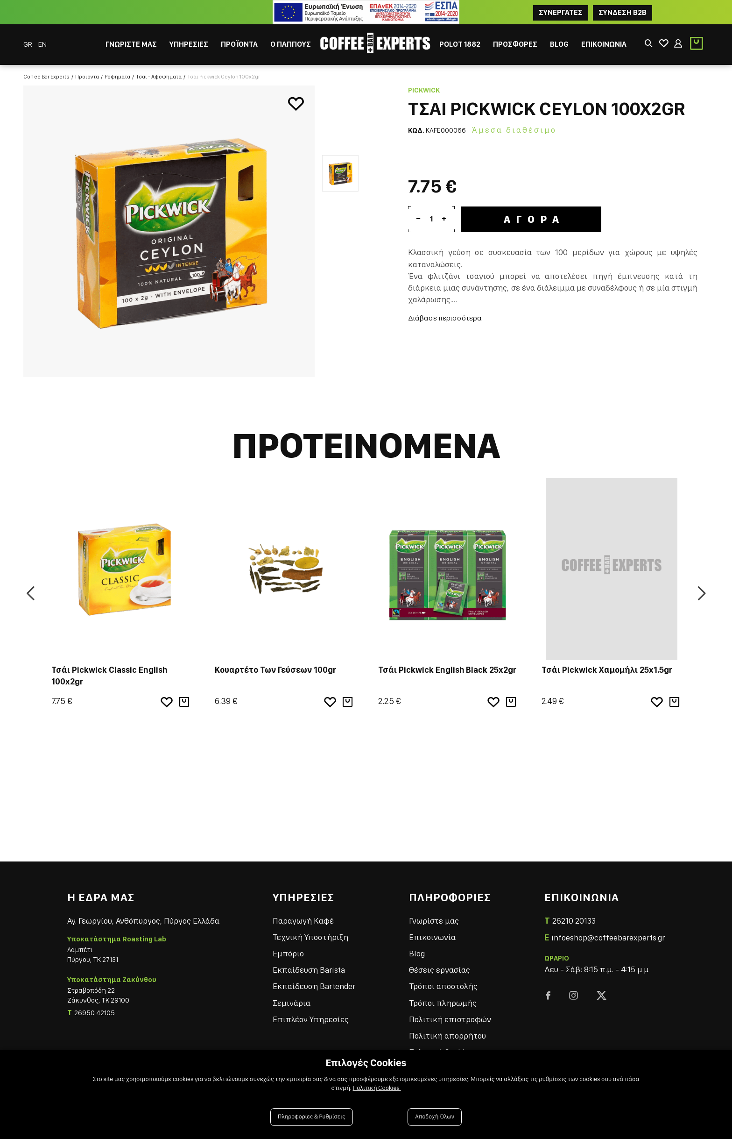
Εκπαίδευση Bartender (314, 986)
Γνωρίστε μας (434, 920)
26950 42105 (94, 1013)
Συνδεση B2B (622, 12)
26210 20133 (574, 920)
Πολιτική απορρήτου (447, 1035)
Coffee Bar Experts (46, 76)
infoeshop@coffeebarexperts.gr (608, 937)
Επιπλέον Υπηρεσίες (311, 1019)
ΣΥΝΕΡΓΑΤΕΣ (561, 12)
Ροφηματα (117, 76)
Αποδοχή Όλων (434, 1116)
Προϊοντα (87, 76)
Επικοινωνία (432, 937)
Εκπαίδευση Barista (309, 970)
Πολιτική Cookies (377, 1088)
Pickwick (424, 90)
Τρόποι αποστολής (443, 986)
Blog (417, 953)
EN (42, 44)
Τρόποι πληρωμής (443, 1003)
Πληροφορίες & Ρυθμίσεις (311, 1116)
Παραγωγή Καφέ (303, 920)
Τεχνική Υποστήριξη (310, 937)
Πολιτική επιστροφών (450, 1019)
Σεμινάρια (291, 1003)
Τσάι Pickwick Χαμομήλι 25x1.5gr (607, 670)
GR (28, 44)
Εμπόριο (288, 953)
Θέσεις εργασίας (439, 970)
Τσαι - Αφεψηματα (159, 76)
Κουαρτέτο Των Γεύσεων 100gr (275, 670)
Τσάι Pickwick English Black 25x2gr (447, 670)
